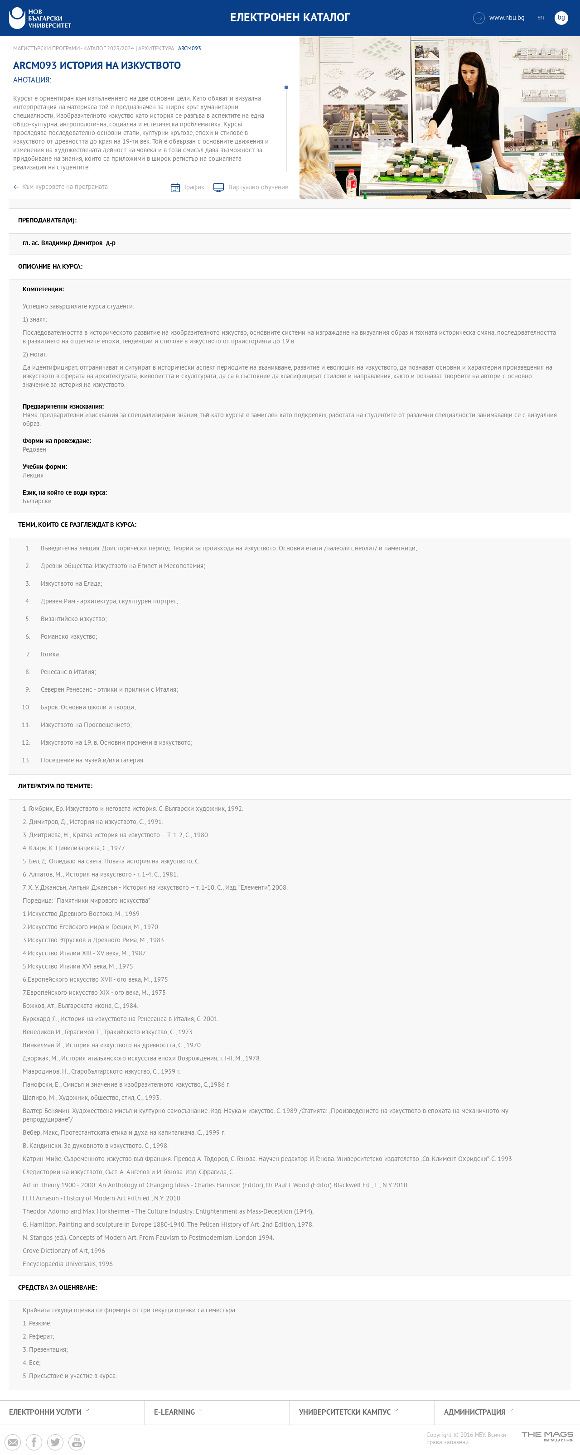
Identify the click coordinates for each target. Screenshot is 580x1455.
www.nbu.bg (499, 18)
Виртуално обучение (258, 187)
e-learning (174, 1412)
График (194, 187)
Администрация (475, 1412)
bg (561, 18)
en (540, 18)
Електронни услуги (45, 1412)
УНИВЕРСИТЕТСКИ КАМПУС (345, 1412)
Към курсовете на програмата (65, 187)
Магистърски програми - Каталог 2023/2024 (73, 49)
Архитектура (156, 49)
